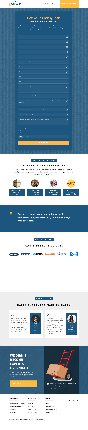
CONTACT (45, 3)
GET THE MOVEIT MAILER (69, 3)
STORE (55, 3)
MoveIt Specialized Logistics (17, 403)
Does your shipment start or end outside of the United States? (35, 128)
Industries (30, 403)
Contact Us (48, 412)
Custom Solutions (32, 412)
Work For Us (12, 412)
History (47, 403)
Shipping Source (13, 409)
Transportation (31, 409)
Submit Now (43, 143)
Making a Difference (50, 406)
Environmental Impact (51, 409)
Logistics (30, 406)
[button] (43, 62)
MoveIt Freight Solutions (16, 406)
